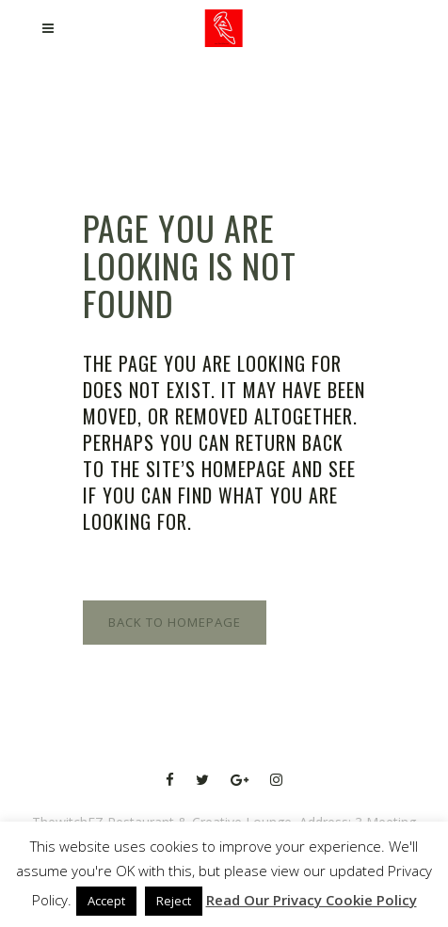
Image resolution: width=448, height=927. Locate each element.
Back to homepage (174, 622)
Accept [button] (106, 900)
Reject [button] (173, 900)
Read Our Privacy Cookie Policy (311, 899)
